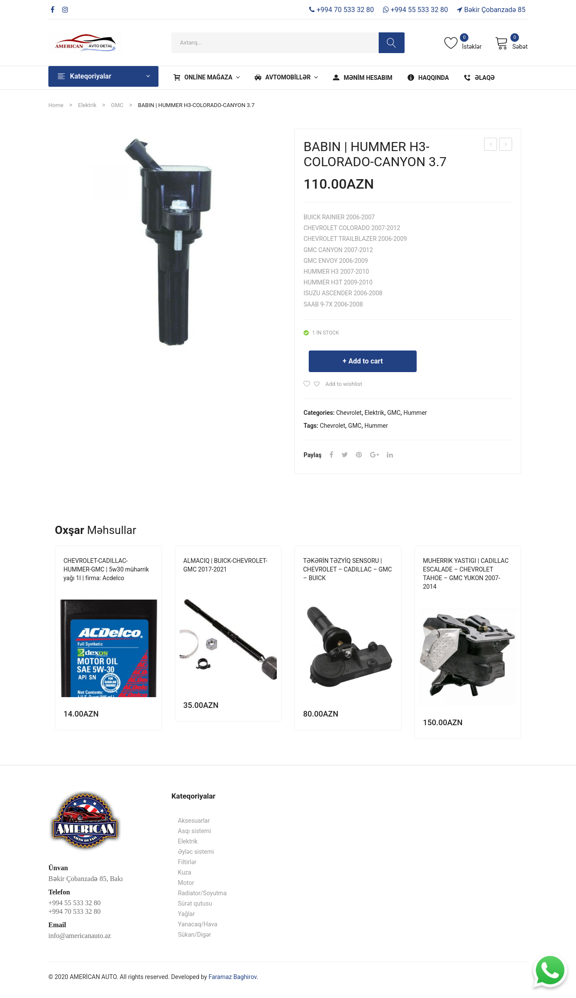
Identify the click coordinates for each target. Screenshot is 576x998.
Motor (186, 882)
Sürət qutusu (195, 903)
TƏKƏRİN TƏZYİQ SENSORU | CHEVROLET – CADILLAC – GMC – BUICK (347, 569)
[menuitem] (205, 77)
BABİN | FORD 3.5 (490, 145)
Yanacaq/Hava (197, 924)
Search (392, 42)
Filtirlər (187, 862)
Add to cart (365, 361)
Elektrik (87, 105)
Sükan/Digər (194, 934)
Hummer (415, 412)
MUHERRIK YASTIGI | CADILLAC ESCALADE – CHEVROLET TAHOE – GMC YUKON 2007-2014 (466, 573)
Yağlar (186, 913)
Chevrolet (349, 412)
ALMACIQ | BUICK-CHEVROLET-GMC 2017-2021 (225, 565)
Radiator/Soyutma (202, 893)
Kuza (184, 872)
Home (55, 105)
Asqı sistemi (194, 830)
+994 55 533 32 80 (415, 10)
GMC (117, 105)
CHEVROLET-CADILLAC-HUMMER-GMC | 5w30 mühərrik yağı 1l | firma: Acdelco (106, 569)
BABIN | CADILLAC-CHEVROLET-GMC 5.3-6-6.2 (506, 145)
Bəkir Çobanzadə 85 (491, 10)
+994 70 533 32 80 (341, 10)
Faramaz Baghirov (232, 976)
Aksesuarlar (194, 820)
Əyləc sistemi (196, 851)
